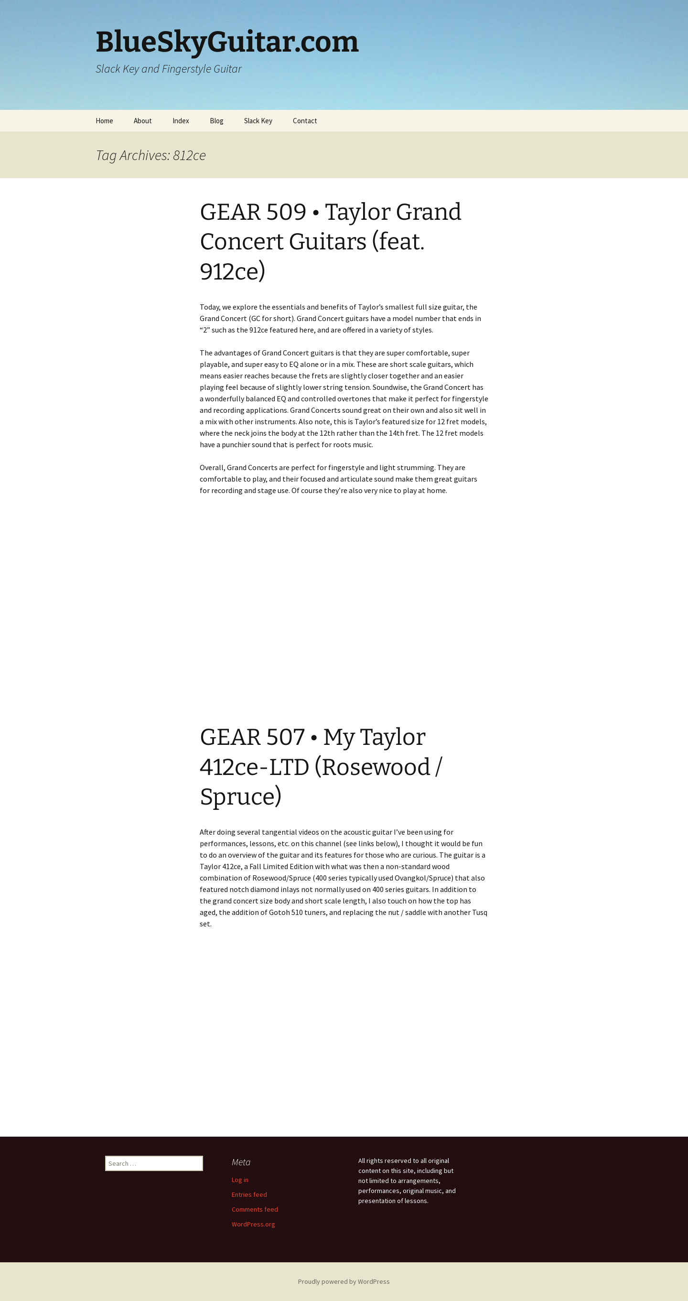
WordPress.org (253, 1224)
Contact (305, 120)
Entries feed (249, 1194)
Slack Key (258, 120)
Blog (217, 120)
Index (180, 120)
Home (104, 120)
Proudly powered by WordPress (344, 1281)
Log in (240, 1179)
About (143, 120)
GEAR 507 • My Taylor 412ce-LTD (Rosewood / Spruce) (321, 767)
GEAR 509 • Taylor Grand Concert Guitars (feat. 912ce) (331, 242)
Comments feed (255, 1209)
